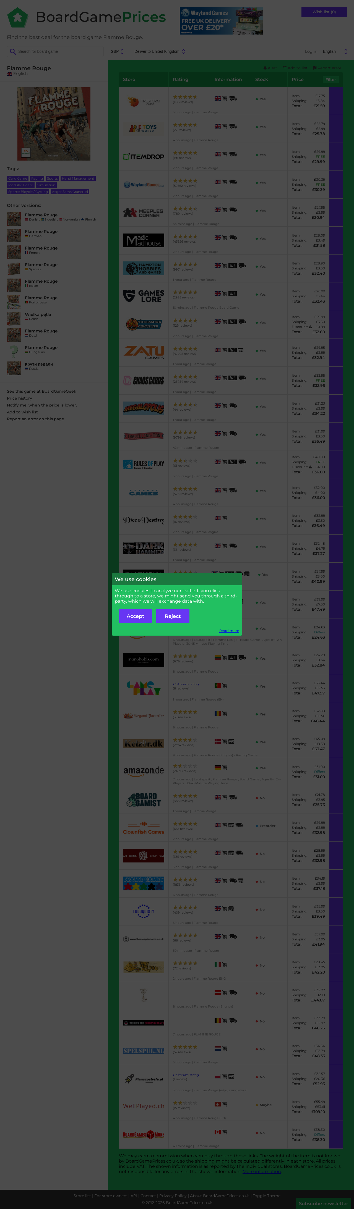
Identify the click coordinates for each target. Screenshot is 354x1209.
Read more (229, 631)
